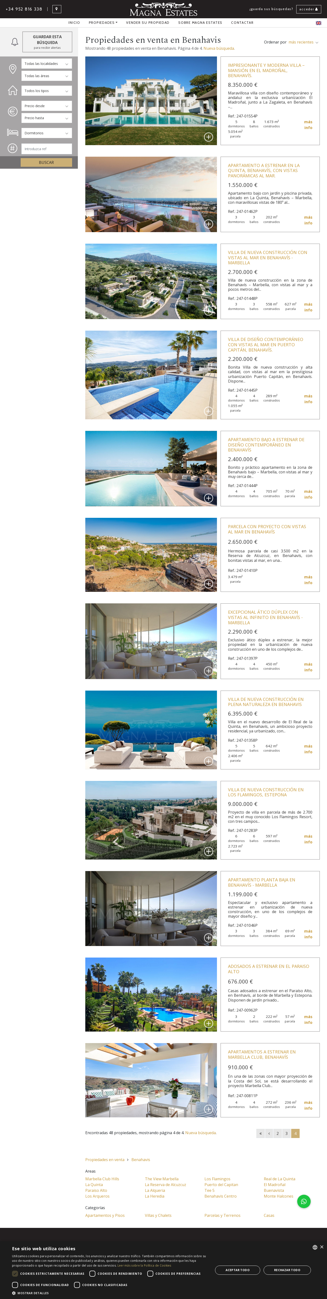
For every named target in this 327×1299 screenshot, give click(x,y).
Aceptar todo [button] (238, 1270)
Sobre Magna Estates (200, 22)
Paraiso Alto (96, 1190)
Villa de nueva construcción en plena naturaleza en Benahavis (266, 701)
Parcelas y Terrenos (222, 1215)
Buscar (46, 162)
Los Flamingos (217, 1178)
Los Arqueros (97, 1196)
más (308, 124)
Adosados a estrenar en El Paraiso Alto (268, 968)
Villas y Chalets (158, 1215)
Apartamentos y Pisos (105, 1215)
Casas (269, 1215)
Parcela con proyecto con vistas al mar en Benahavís (267, 529)
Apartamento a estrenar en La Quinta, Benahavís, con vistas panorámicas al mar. (264, 170)
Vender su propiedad (148, 22)
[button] (304, 1201)
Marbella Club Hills (102, 1178)
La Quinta (94, 1184)
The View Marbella (162, 1178)
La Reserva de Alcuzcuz (165, 1184)
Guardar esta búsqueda (47, 42)
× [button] (321, 1247)
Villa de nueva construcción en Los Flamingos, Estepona (266, 792)
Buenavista (274, 1190)
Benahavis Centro (220, 1196)
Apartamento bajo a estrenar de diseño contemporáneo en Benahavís (266, 445)
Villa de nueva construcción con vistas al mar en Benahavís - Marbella (267, 257)
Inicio (74, 22)
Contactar (242, 22)
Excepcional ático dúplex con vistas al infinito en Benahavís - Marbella (265, 617)
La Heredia (154, 1196)
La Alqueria (155, 1190)
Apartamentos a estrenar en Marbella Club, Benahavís (262, 1054)
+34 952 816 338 (24, 9)
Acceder (308, 9)
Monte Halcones (278, 1196)
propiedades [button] (102, 22)
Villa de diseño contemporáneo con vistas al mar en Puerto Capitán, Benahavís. (265, 344)
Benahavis (140, 1159)
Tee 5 (209, 1190)
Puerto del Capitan (221, 1184)
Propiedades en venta (104, 1159)
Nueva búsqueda (219, 48)
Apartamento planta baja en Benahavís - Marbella (261, 882)
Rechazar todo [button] (287, 1270)
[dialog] (163, 1270)
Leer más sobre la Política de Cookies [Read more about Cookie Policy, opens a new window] (144, 1265)
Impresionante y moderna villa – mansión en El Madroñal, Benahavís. (266, 70)
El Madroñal (274, 1184)
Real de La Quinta (279, 1178)
